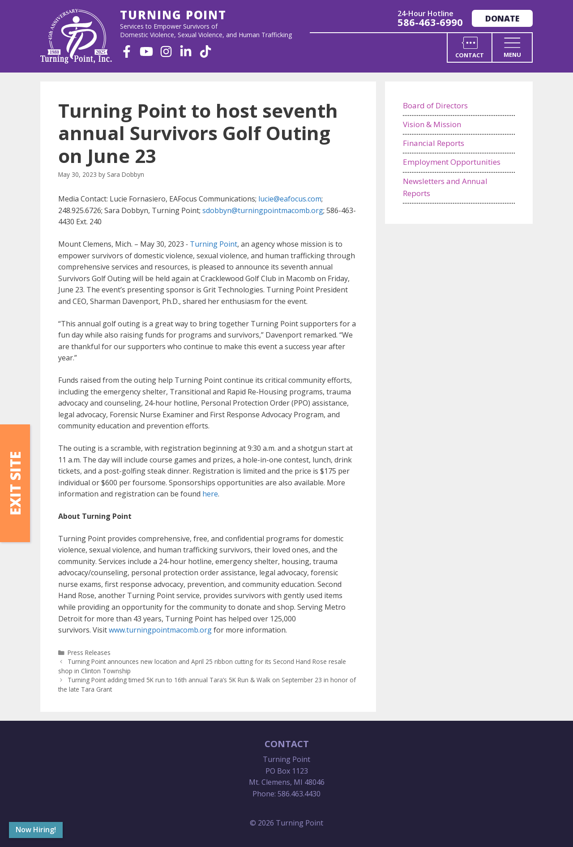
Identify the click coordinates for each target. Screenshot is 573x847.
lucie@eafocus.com (289, 199)
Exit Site (15, 483)
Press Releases (89, 652)
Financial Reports (433, 143)
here (210, 494)
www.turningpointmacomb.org (160, 630)
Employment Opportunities (451, 162)
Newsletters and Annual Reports (445, 187)
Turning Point (213, 244)
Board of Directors (435, 105)
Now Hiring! (36, 829)
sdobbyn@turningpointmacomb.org (262, 210)
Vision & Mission (432, 124)
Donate (502, 18)
